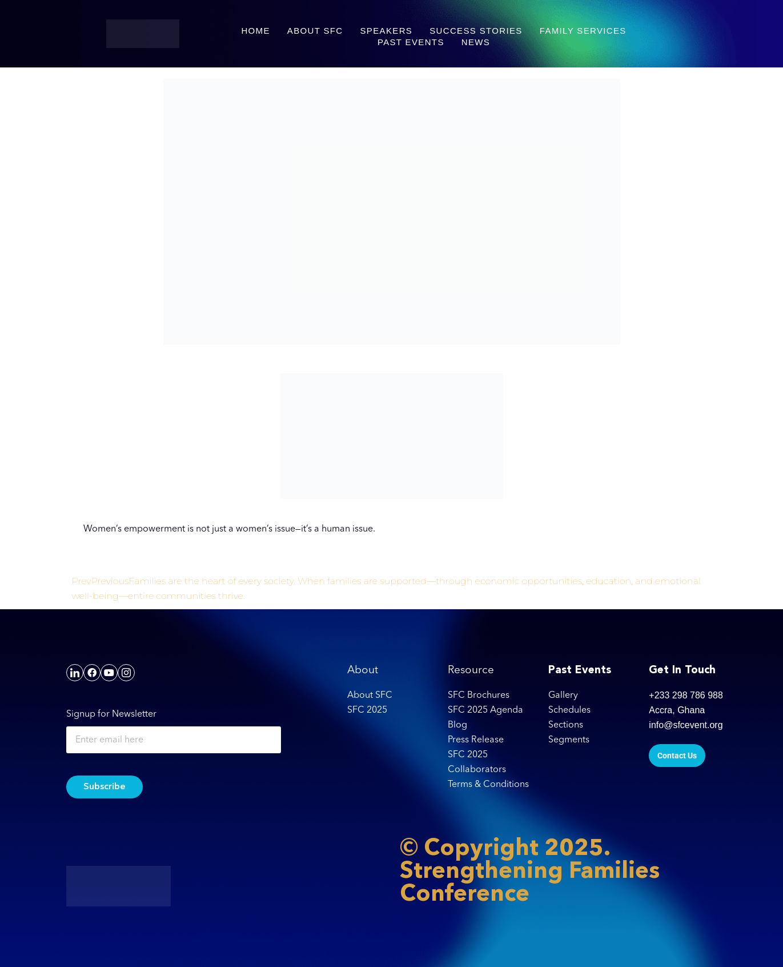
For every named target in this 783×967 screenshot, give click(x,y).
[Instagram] (126, 672)
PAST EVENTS (411, 42)
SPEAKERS (386, 30)
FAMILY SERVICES (583, 30)
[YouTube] (109, 672)
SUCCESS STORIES (476, 30)
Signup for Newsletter (111, 714)
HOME (255, 30)
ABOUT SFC (315, 30)
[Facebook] (92, 672)
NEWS (475, 42)
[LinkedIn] (74, 672)
